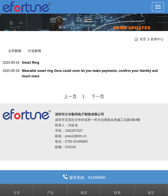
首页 (143, 39)
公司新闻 (14, 51)
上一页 (70, 96)
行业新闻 (34, 51)
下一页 (97, 96)
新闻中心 (157, 39)
